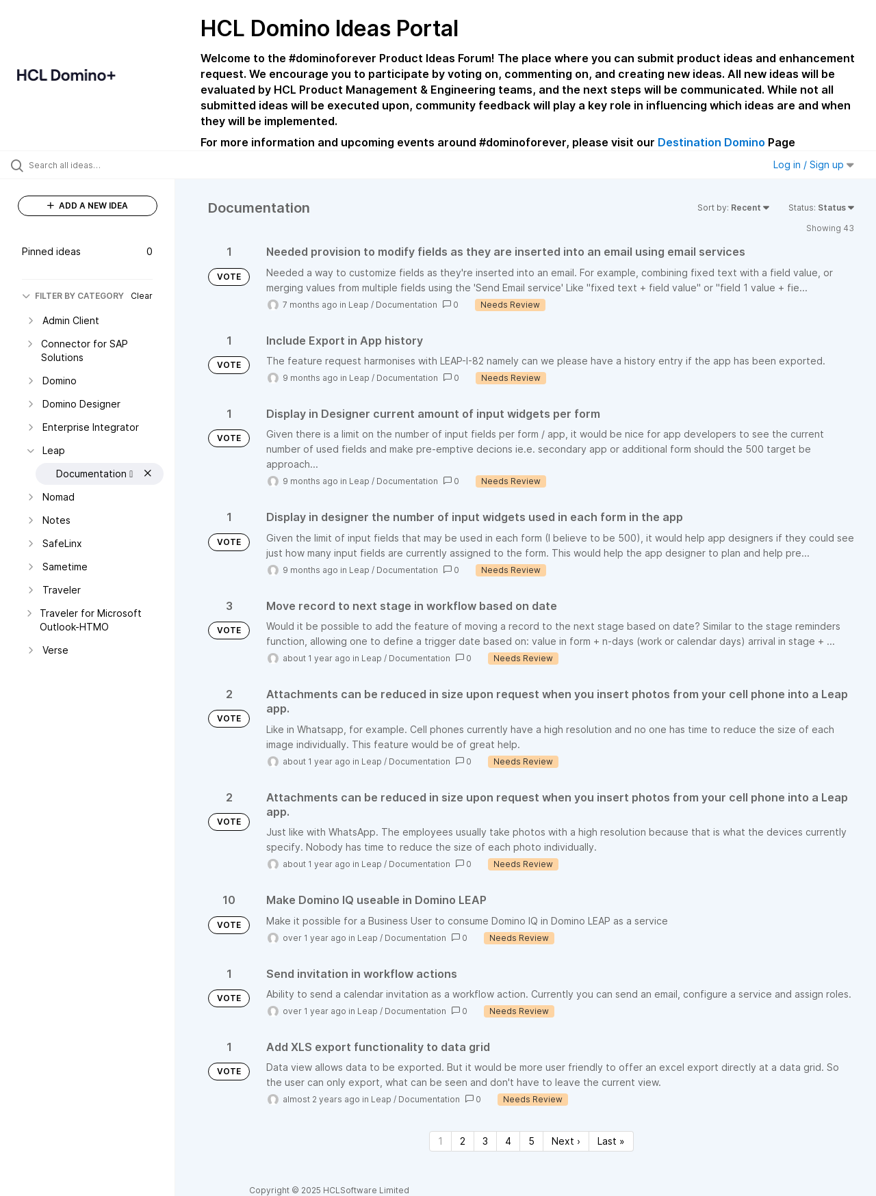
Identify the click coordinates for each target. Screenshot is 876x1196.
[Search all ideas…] (104, 165)
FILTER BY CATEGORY (73, 296)
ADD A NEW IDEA (87, 205)
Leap (358, 305)
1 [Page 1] (440, 1141)
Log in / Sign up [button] (813, 164)
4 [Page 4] (508, 1141)
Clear (142, 296)
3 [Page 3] (485, 1141)
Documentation (406, 305)
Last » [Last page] (611, 1141)
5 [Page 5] (531, 1141)
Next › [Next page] (566, 1141)
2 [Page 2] (462, 1141)
